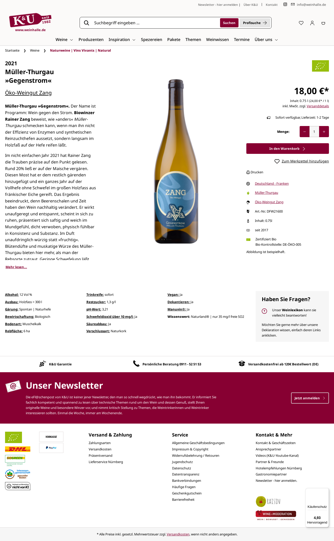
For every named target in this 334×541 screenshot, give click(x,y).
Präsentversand (100, 455)
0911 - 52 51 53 (190, 364)
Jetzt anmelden (310, 398)
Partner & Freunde (270, 462)
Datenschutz (181, 468)
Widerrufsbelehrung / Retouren (195, 455)
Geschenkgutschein (187, 493)
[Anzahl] (314, 131)
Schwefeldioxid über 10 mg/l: (110, 316)
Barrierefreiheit (183, 499)
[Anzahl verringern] (304, 131)
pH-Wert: (93, 309)
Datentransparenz (185, 474)
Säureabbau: (96, 324)
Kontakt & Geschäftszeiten (276, 443)
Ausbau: (11, 302)
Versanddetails (318, 106)
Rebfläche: (14, 331)
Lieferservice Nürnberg (106, 462)
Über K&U (251, 5)
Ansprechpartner (268, 449)
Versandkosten (100, 449)
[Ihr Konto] (312, 23)
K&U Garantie (60, 364)
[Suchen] (229, 22)
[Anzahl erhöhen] (324, 131)
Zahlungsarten (100, 443)
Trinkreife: (95, 294)
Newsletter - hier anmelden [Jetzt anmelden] (218, 5)
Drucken (254, 172)
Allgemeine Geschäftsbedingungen (198, 443)
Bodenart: (13, 324)
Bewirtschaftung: (19, 316)
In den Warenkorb (287, 148)
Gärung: (11, 309)
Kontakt (272, 5)
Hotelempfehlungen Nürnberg (279, 468)
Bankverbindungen (186, 480)
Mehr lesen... (16, 267)
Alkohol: (12, 294)
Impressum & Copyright (190, 449)
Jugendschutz (182, 462)
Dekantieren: (179, 302)
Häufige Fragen (184, 487)
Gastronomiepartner (271, 474)
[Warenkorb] (323, 23)
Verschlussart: (98, 331)
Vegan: (173, 294)
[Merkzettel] (301, 23)
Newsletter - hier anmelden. (276, 480)
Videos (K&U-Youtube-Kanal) (277, 455)
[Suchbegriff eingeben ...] (155, 22)
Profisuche (255, 22)
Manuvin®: (177, 309)
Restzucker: (96, 302)
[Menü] (326, 491)
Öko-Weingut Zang (28, 92)
